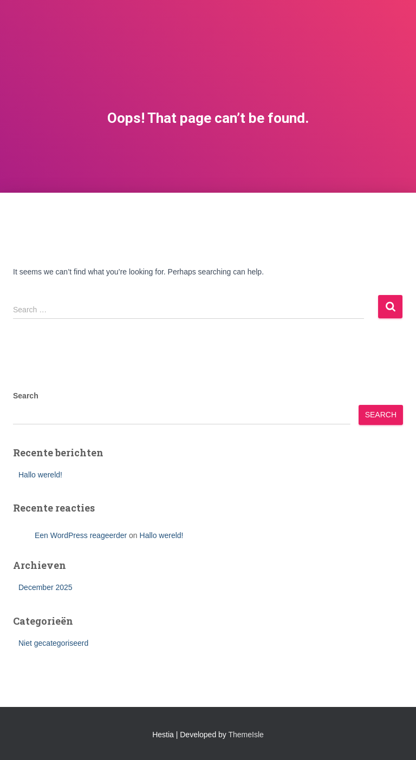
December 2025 (45, 587)
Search (25, 395)
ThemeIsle (246, 734)
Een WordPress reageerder (81, 535)
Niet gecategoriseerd (53, 643)
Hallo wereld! (40, 474)
